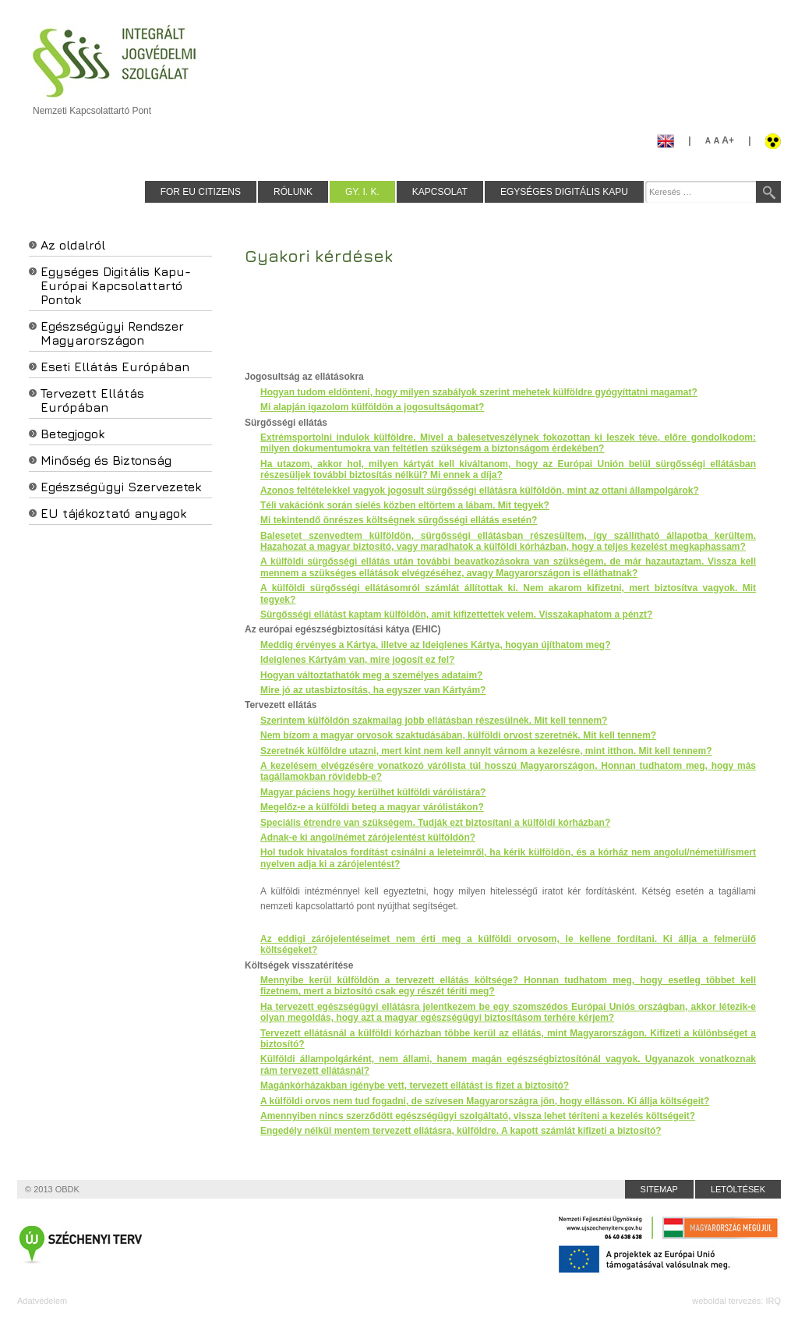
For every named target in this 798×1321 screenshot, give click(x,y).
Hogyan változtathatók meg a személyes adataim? (371, 675)
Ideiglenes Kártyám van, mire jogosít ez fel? (357, 659)
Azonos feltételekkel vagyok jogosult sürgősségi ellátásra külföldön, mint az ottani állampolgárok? (479, 490)
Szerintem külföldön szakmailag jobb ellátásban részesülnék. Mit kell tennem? (433, 720)
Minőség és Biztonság (106, 460)
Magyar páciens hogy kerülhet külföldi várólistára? (373, 792)
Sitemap (659, 1189)
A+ (719, 140)
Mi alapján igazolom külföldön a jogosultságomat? (372, 407)
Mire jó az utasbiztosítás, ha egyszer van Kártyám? (373, 690)
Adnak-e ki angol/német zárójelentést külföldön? (367, 837)
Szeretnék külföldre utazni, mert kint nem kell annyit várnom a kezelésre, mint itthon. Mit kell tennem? (485, 750)
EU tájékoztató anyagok (113, 513)
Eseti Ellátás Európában (115, 366)
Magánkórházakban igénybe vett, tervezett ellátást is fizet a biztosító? (414, 1085)
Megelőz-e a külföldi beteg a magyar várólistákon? (372, 807)
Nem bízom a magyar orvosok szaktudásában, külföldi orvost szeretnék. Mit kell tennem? (458, 735)
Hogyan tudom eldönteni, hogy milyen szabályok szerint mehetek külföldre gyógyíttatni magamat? (478, 392)
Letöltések (738, 1189)
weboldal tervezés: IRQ (736, 1300)
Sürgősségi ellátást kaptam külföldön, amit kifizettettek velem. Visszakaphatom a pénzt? (456, 614)
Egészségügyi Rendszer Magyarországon (112, 333)
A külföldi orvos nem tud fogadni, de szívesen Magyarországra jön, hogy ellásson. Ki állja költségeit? (484, 1101)
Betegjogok (72, 434)
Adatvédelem (42, 1300)
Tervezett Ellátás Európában (92, 400)
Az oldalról (73, 245)
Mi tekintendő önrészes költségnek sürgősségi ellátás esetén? (398, 520)
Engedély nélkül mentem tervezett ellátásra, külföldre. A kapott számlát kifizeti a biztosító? (461, 1130)
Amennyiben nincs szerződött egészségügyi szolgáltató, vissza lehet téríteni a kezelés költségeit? (477, 1115)
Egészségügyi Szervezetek (121, 487)
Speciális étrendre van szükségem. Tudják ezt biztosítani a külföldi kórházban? (435, 822)
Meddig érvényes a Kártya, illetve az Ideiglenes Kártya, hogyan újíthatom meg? (435, 644)
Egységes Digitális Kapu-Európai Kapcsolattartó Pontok (116, 285)
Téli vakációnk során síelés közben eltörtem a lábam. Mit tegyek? (404, 505)
